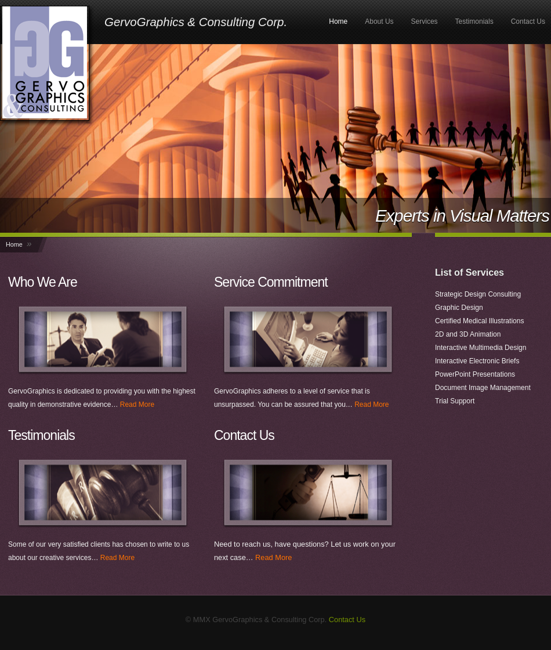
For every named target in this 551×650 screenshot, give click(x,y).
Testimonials (474, 21)
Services (424, 21)
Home (338, 21)
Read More (137, 404)
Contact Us (528, 21)
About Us (379, 21)
